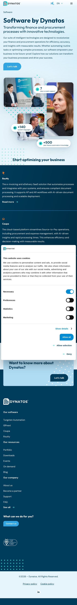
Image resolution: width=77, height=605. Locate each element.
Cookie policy (47, 583)
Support (7, 496)
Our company (10, 477)
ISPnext (7, 425)
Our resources (11, 442)
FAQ (5, 502)
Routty (6, 436)
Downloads (9, 455)
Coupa (6, 431)
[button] (52, 3)
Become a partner (12, 490)
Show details (61, 328)
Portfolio (7, 449)
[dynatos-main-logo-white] (15, 401)
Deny (69, 354)
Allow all (66, 337)
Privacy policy (30, 583)
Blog (5, 472)
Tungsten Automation (14, 419)
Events (6, 461)
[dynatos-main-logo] (11, 3)
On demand (9, 466)
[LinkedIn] (38, 592)
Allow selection (64, 345)
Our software (10, 412)
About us (7, 485)
